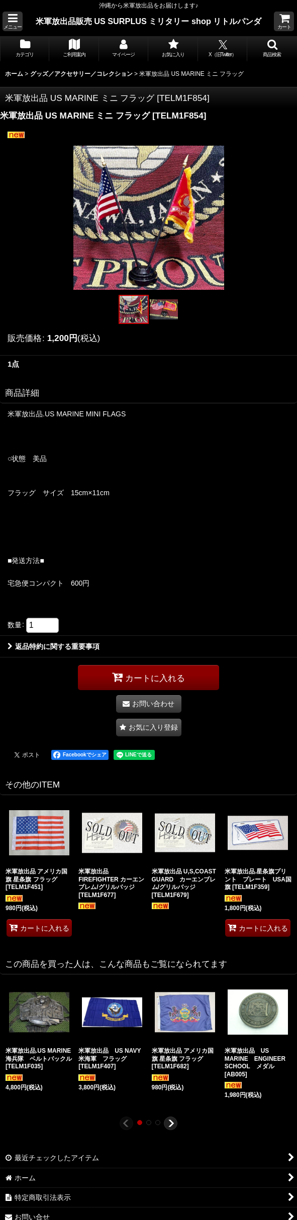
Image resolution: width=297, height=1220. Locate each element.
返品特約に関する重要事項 (54, 646)
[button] (13, 21)
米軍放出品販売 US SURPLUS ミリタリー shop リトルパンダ (149, 21)
